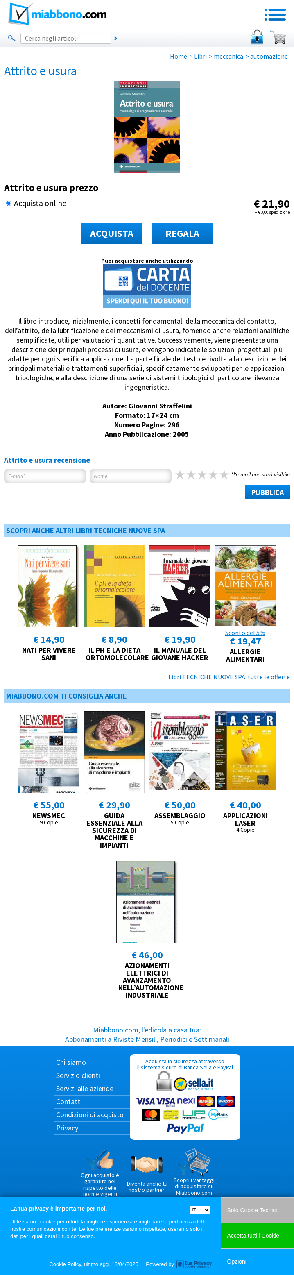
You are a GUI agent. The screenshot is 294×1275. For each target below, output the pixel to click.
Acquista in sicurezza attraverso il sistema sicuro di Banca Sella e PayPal (185, 1096)
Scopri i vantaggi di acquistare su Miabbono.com (194, 1172)
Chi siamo (71, 1062)
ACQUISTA (111, 233)
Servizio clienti (78, 1075)
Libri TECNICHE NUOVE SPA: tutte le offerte (229, 677)
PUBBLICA (267, 492)
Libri (200, 56)
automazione (269, 56)
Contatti (69, 1101)
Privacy (67, 1127)
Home (178, 56)
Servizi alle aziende (84, 1088)
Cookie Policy (65, 1264)
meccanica (228, 56)
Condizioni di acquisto (90, 1114)
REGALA (182, 233)
